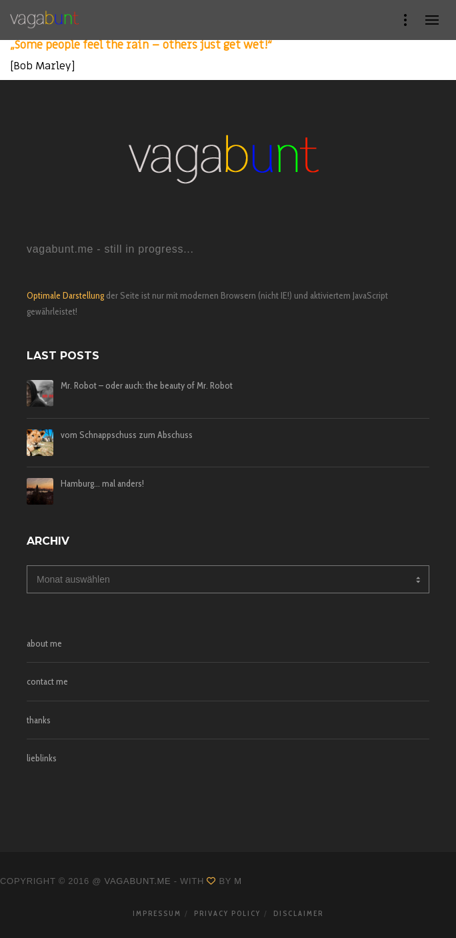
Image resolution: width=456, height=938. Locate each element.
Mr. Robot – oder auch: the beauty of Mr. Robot (147, 385)
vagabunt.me (138, 881)
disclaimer (298, 913)
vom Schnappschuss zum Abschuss (127, 435)
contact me (47, 681)
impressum (157, 913)
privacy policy (227, 913)
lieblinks (42, 758)
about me (44, 643)
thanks (39, 720)
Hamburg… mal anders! (102, 483)
